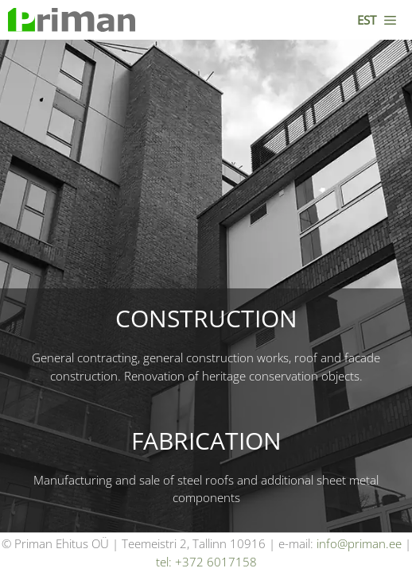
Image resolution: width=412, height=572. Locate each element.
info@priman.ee (359, 543)
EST (366, 20)
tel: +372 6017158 (206, 562)
